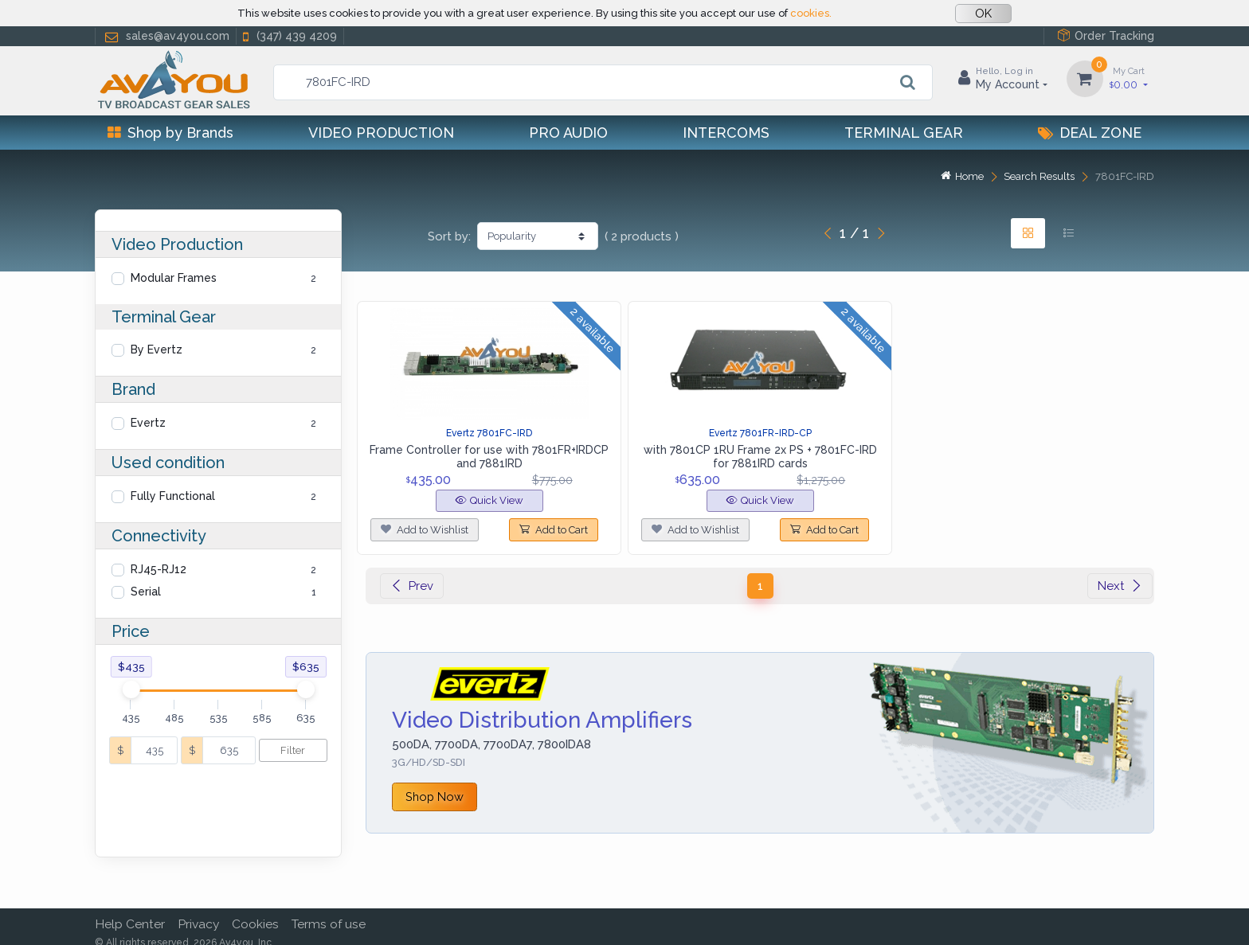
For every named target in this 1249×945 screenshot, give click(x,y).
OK (983, 13)
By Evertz (156, 349)
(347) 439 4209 (288, 36)
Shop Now (434, 796)
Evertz (148, 422)
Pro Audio (568, 132)
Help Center (130, 912)
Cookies (255, 912)
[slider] (130, 689)
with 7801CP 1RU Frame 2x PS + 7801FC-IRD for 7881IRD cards (760, 456)
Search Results (1039, 176)
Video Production (381, 132)
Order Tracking (1105, 35)
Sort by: (449, 236)
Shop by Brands (170, 132)
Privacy (198, 912)
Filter (292, 750)
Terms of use (329, 912)
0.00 (1129, 77)
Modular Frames (174, 277)
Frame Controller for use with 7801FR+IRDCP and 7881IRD (489, 456)
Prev (411, 586)
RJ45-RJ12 (158, 569)
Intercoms (726, 132)
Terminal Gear (903, 132)
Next (1120, 586)
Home (962, 176)
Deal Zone (1089, 132)
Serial (146, 591)
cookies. (811, 13)
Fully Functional (173, 496)
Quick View (489, 500)
